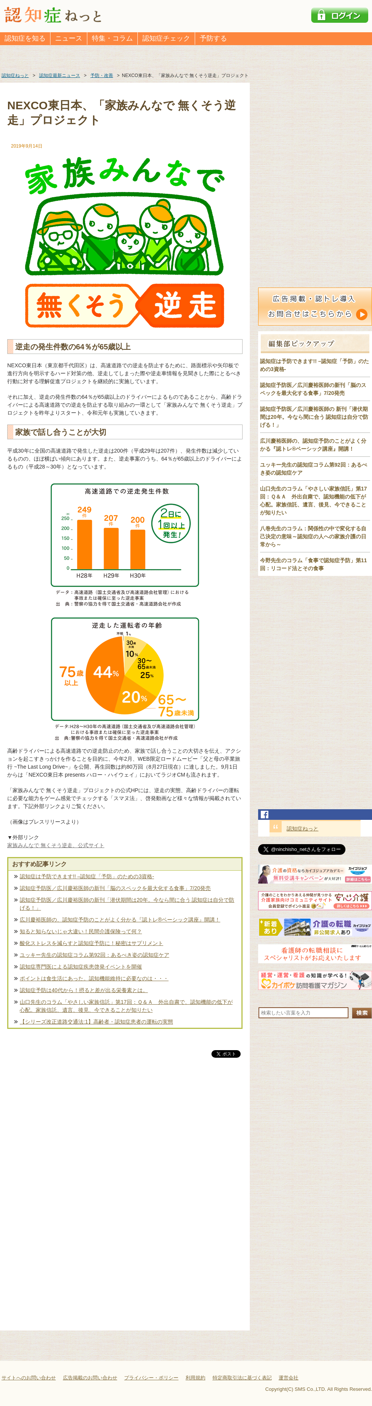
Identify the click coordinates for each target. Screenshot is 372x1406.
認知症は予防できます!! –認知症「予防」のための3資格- (87, 876)
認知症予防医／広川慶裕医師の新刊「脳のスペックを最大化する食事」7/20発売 (115, 888)
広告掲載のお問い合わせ (90, 1378)
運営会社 (288, 1378)
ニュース (68, 38)
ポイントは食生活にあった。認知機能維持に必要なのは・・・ (94, 978)
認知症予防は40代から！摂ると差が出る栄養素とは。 (84, 990)
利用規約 (195, 1378)
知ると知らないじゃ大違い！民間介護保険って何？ (81, 931)
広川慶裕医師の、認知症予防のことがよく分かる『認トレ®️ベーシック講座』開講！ (120, 920)
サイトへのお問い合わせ (29, 1378)
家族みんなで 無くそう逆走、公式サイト (55, 845)
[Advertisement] (125, 1138)
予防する (213, 38)
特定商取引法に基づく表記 (242, 1378)
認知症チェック (166, 38)
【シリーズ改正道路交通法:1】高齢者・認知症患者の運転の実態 (96, 1022)
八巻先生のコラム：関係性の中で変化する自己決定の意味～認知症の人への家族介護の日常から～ (313, 536)
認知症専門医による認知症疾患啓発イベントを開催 (81, 967)
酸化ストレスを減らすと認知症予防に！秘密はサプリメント (91, 943)
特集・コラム (112, 38)
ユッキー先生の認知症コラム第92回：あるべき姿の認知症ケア (94, 955)
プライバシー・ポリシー (151, 1378)
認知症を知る (25, 38)
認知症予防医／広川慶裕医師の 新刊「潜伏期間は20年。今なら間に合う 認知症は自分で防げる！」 (314, 417)
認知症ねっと (302, 829)
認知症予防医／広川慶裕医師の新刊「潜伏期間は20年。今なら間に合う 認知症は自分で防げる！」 (127, 904)
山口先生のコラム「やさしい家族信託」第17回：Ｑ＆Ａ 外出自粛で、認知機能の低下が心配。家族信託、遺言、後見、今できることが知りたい (126, 1006)
